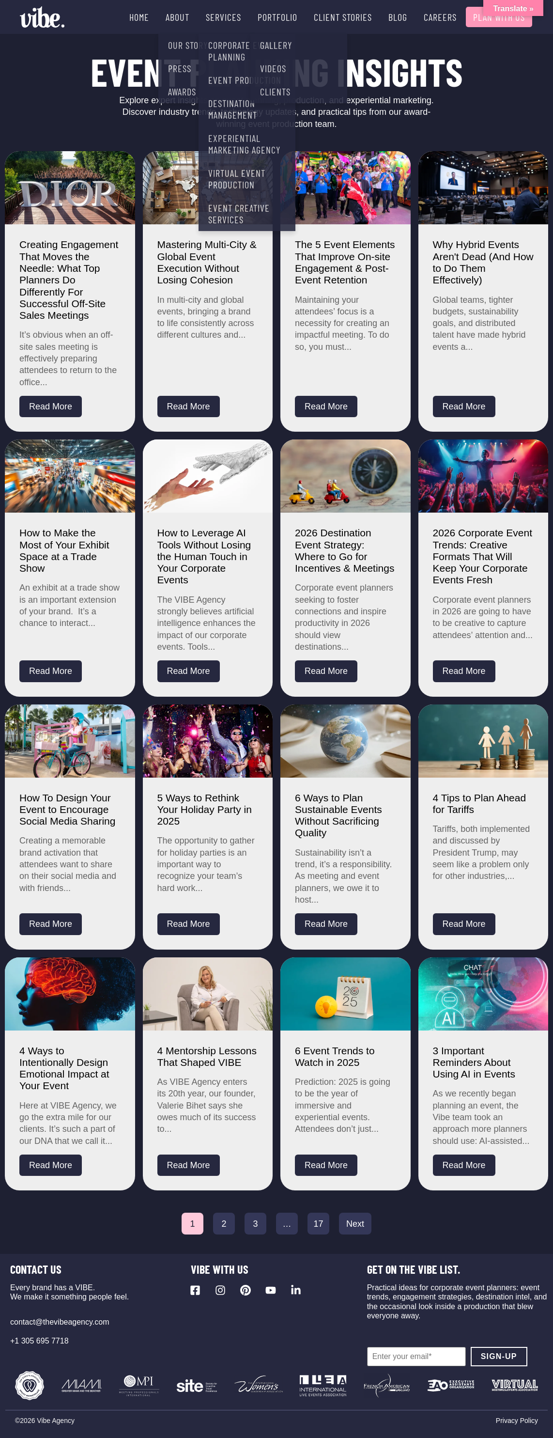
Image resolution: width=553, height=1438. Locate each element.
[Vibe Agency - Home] (42, 17)
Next (355, 1224)
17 (318, 1224)
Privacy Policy (517, 1420)
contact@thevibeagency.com (59, 1322)
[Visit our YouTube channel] (270, 1290)
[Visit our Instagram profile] (220, 1290)
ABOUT (177, 17)
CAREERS (440, 17)
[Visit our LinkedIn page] (296, 1290)
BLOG (397, 17)
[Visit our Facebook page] (195, 1290)
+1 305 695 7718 (39, 1341)
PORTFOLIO (277, 17)
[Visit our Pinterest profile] (245, 1290)
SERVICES (223, 17)
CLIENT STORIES (343, 17)
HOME (139, 17)
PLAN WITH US (499, 17)
